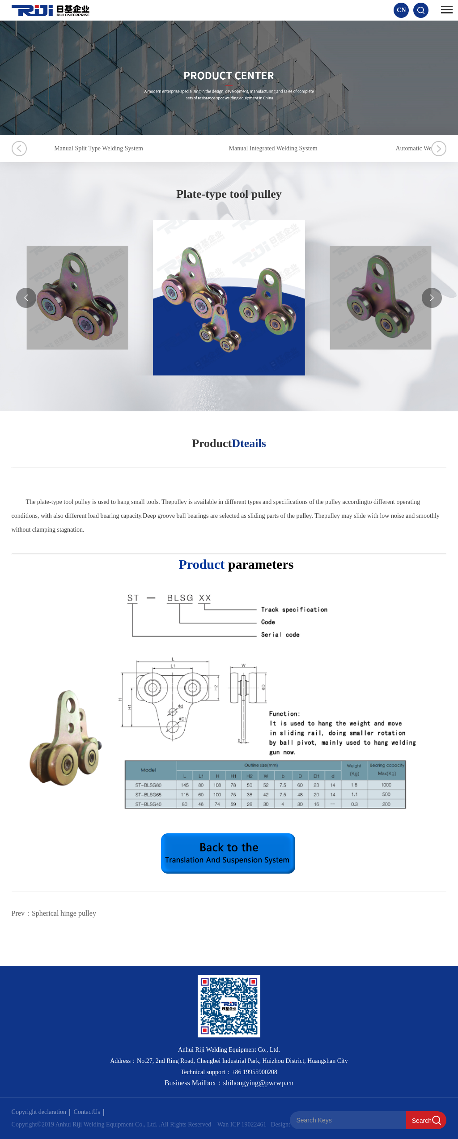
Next (438, 148)
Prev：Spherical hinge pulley (54, 913)
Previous (19, 148)
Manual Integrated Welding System (273, 148)
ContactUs (89, 1112)
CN (401, 10)
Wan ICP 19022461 (242, 1124)
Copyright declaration (41, 1112)
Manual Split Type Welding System (98, 148)
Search (422, 1120)
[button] (432, 298)
